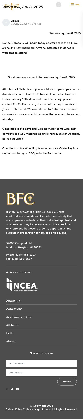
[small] (7, 389)
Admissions (14, 309)
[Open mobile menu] (76, 4)
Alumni (11, 341)
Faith (9, 333)
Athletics (12, 325)
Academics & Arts (18, 317)
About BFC (13, 301)
